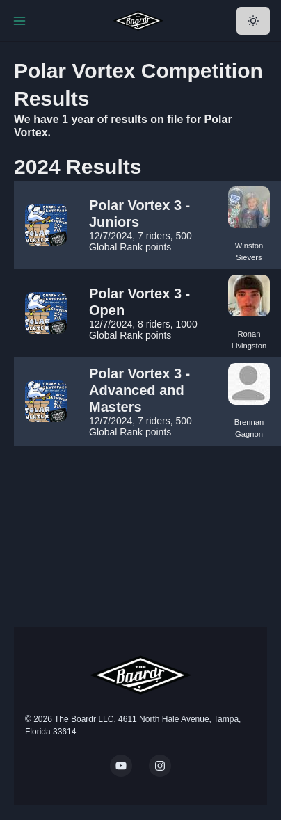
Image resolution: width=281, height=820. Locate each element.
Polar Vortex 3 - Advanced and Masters (139, 390)
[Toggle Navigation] (19, 21)
